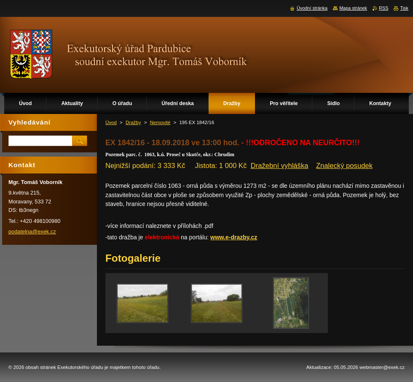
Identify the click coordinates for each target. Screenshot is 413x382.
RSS (383, 8)
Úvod (111, 122)
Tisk (404, 8)
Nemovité (160, 122)
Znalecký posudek (344, 166)
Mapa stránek (353, 8)
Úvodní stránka (312, 8)
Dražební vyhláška (279, 166)
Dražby (133, 122)
